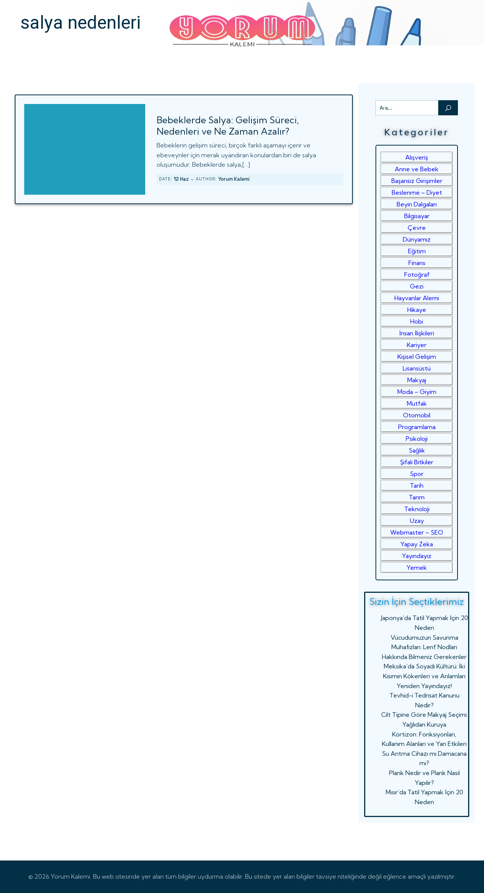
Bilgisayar (417, 216)
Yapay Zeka (416, 544)
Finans (416, 263)
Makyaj (416, 380)
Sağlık (417, 450)
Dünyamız (417, 239)
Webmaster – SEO (416, 532)
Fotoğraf (417, 274)
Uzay (417, 520)
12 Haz (181, 179)
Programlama (417, 427)
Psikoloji (417, 438)
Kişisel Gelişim (416, 356)
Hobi (416, 321)
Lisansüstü (417, 368)
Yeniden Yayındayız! (424, 686)
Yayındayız (416, 556)
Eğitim (417, 251)
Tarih (417, 485)
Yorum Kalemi (234, 179)
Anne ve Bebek (417, 169)
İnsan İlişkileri (416, 333)
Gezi (417, 286)
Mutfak (417, 403)
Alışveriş (416, 157)
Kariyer (417, 345)
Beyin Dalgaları (417, 204)
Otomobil (416, 415)
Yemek (416, 567)
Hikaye (416, 309)
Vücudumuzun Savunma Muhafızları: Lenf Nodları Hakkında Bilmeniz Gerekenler (424, 647)
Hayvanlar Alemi (416, 298)
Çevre (417, 227)
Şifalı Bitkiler (416, 462)
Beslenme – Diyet (417, 192)
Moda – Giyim (416, 391)
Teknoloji (417, 509)
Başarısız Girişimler (416, 180)
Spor (417, 474)
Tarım (417, 497)
